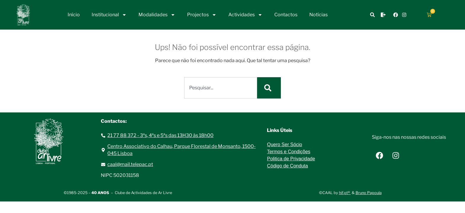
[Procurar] (269, 88)
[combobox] (220, 88)
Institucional (109, 14)
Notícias (318, 14)
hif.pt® (345, 193)
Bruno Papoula (369, 193)
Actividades (245, 14)
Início (74, 14)
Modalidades (156, 14)
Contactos (285, 14)
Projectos (201, 14)
